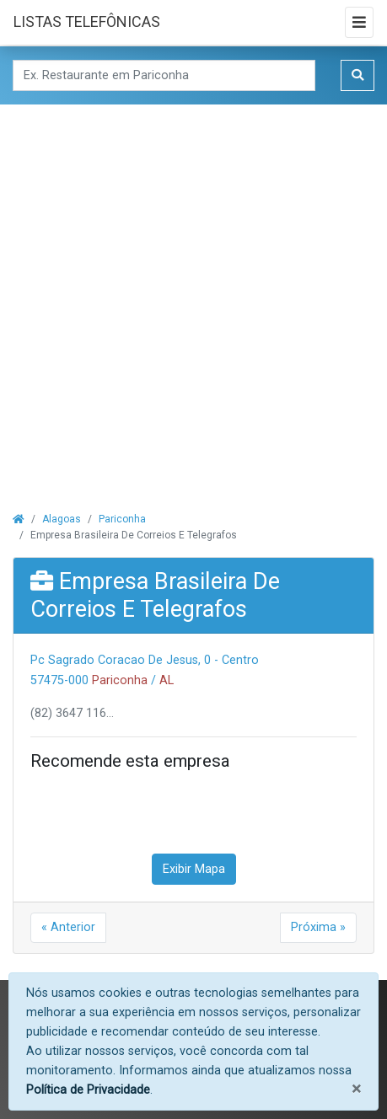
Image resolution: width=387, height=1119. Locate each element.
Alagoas (61, 519)
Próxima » (318, 927)
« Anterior (68, 927)
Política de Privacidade (88, 1090)
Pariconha (122, 519)
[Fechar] (356, 1089)
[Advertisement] (193, 297)
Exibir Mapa (194, 869)
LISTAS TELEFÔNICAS (86, 21)
